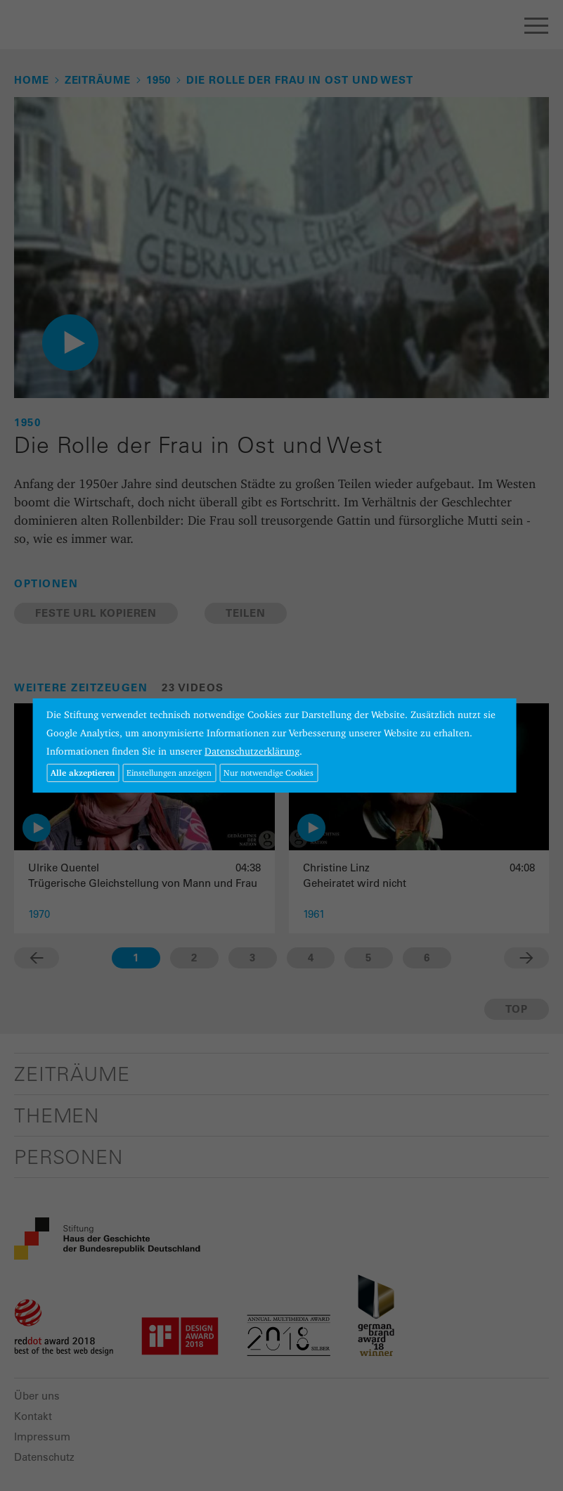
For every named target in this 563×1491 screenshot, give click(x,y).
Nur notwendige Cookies (268, 772)
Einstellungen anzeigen (169, 772)
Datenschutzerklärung (252, 751)
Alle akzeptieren (83, 772)
